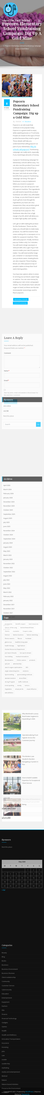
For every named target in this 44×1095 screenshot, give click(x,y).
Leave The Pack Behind (16, 20)
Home (22, 54)
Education (28, 213)
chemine (17, 213)
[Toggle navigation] (39, 21)
